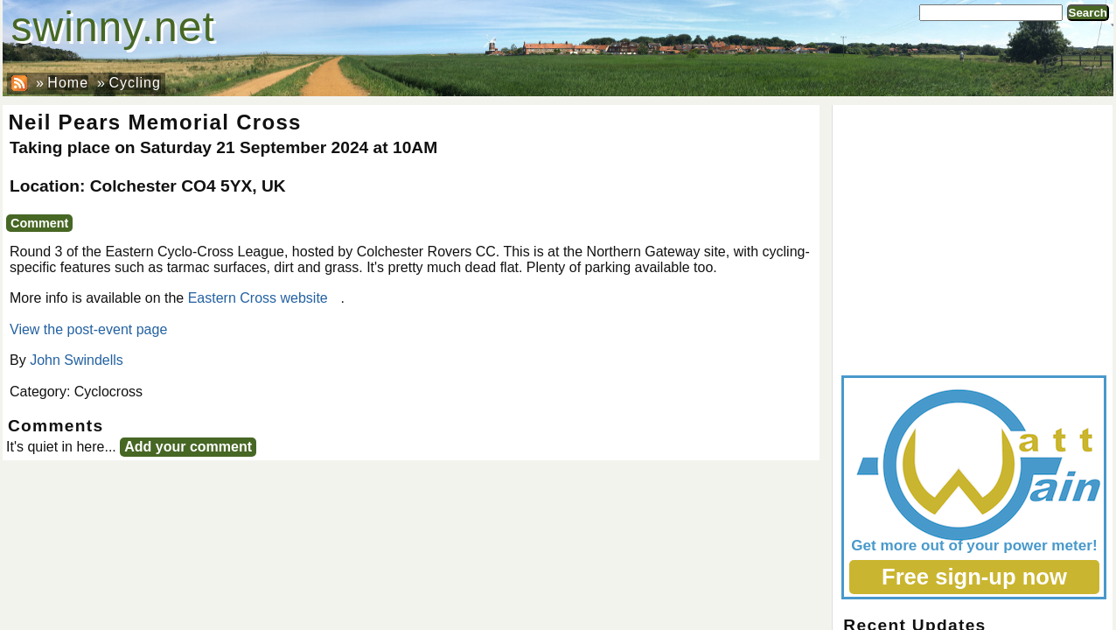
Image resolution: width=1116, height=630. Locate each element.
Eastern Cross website (258, 297)
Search (1088, 12)
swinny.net (113, 27)
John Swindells (76, 360)
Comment (39, 223)
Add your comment (188, 446)
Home (67, 82)
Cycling (134, 82)
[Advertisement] (972, 236)
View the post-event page (88, 329)
